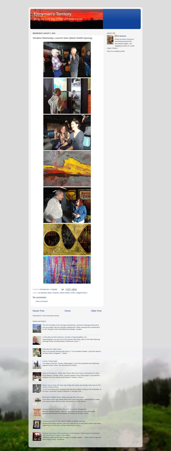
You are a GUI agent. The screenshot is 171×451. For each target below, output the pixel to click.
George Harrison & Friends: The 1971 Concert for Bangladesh (64, 409)
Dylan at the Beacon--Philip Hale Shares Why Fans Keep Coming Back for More (70, 373)
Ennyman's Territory (52, 14)
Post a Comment (42, 301)
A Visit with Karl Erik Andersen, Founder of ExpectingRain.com (64, 337)
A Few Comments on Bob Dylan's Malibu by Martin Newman (63, 421)
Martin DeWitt (65, 293)
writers (73, 293)
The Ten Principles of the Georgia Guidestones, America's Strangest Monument (70, 325)
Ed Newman (121, 36)
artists (49, 293)
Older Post (96, 311)
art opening (42, 293)
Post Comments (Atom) (51, 316)
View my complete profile (116, 51)
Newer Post (38, 311)
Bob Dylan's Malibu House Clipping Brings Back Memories (63, 397)
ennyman (55, 293)
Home (68, 311)
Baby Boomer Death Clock (51, 349)
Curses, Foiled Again (49, 361)
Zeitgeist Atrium (81, 293)
